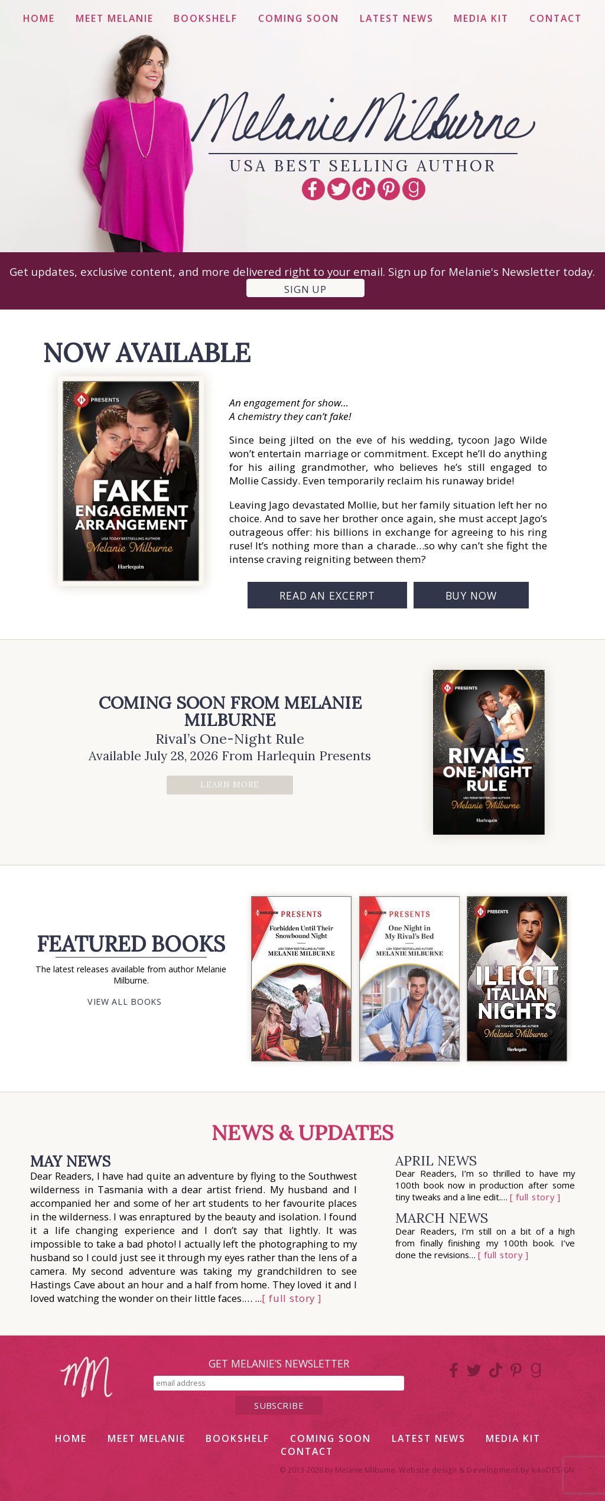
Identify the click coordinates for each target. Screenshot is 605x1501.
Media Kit (481, 18)
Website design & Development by (487, 1470)
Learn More (229, 784)
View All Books (124, 1001)
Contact (555, 18)
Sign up (305, 289)
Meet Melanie (115, 18)
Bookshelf (206, 18)
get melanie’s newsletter (279, 1363)
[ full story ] (291, 1298)
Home (39, 18)
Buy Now (471, 595)
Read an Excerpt (327, 595)
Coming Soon (298, 18)
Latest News (397, 18)
